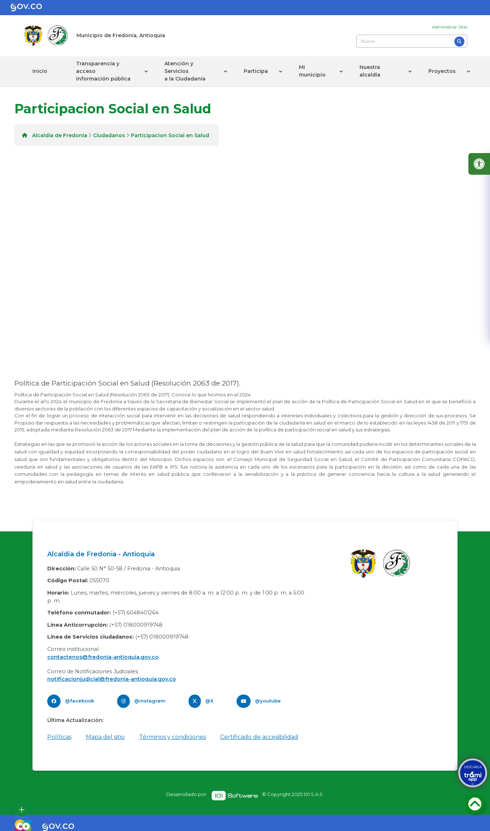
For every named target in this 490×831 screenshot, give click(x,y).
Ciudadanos (109, 135)
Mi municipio (312, 71)
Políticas (59, 737)
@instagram (149, 701)
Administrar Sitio (449, 27)
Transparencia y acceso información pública (103, 71)
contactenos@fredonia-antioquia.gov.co (103, 657)
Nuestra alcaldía (369, 71)
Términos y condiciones (172, 737)
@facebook (79, 701)
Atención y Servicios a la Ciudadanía (185, 71)
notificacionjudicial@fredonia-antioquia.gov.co (111, 679)
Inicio (39, 71)
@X (209, 701)
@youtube (268, 701)
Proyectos (442, 71)
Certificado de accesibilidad (259, 737)
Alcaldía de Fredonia (59, 135)
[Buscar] (459, 41)
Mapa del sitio (105, 737)
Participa (256, 71)
